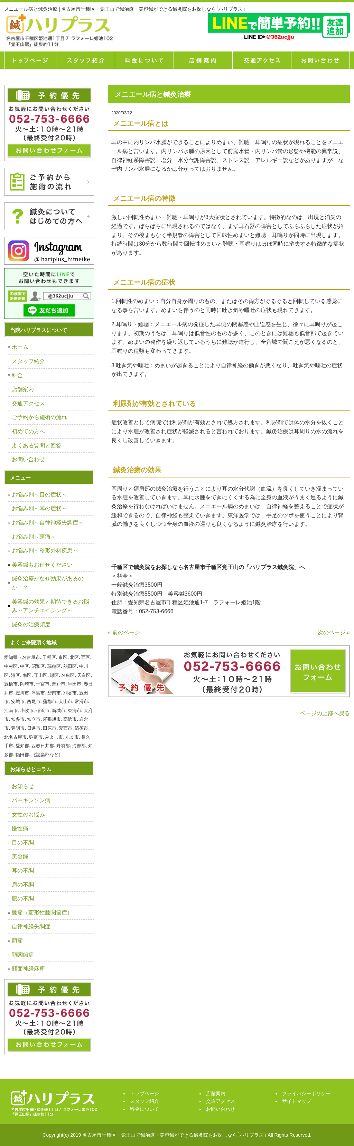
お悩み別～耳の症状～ (39, 508)
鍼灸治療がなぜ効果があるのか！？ (48, 583)
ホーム (20, 347)
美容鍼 (20, 856)
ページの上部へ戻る (325, 713)
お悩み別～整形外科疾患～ (45, 550)
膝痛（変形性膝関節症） (42, 913)
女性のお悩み (28, 814)
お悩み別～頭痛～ (34, 537)
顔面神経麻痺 (28, 969)
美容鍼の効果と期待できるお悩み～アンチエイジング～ (50, 606)
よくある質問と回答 (37, 445)
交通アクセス (261, 60)
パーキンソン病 (31, 800)
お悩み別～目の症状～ (39, 495)
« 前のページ (124, 632)
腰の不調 (23, 898)
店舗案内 (203, 60)
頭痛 (17, 941)
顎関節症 (23, 955)
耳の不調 (23, 870)
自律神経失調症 (31, 926)
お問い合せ (320, 60)
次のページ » (334, 632)
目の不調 (23, 842)
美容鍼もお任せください (42, 565)
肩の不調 (23, 885)
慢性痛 (20, 828)
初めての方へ (28, 431)
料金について (144, 60)
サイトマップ (296, 1101)
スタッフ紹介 (85, 60)
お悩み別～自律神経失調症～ (48, 522)
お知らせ (23, 786)
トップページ (30, 60)
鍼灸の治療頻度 (31, 624)
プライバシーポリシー (306, 1093)
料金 (17, 375)
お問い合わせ (28, 459)
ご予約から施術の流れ (39, 417)
